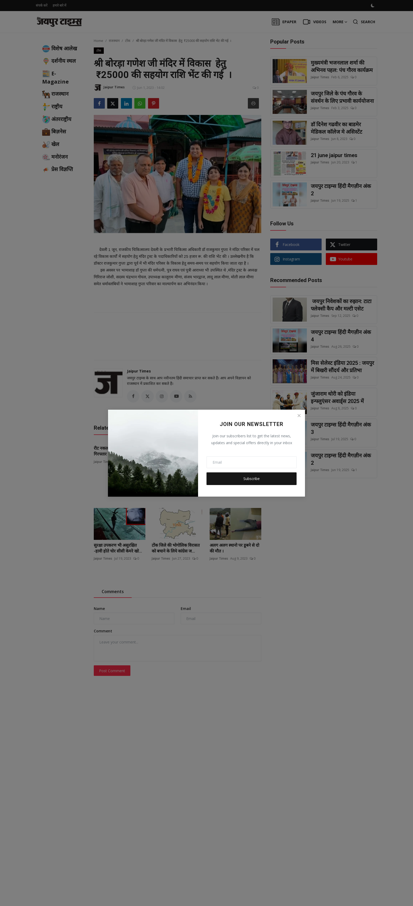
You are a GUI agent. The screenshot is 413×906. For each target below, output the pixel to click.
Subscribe (251, 478)
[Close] (299, 416)
